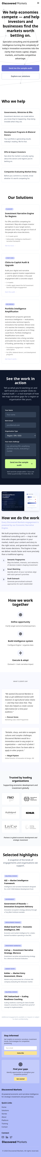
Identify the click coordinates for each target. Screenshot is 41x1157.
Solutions (5, 1110)
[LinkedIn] (7, 1137)
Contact (5, 1127)
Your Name (9, 410)
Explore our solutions (20, 76)
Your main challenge (12, 442)
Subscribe (20, 1053)
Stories (4, 1114)
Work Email (9, 421)
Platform (5, 1120)
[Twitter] (11, 1137)
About (4, 1117)
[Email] (3, 1137)
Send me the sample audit (20, 68)
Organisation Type (11, 431)
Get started (20, 1079)
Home (4, 1107)
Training (5, 1123)
